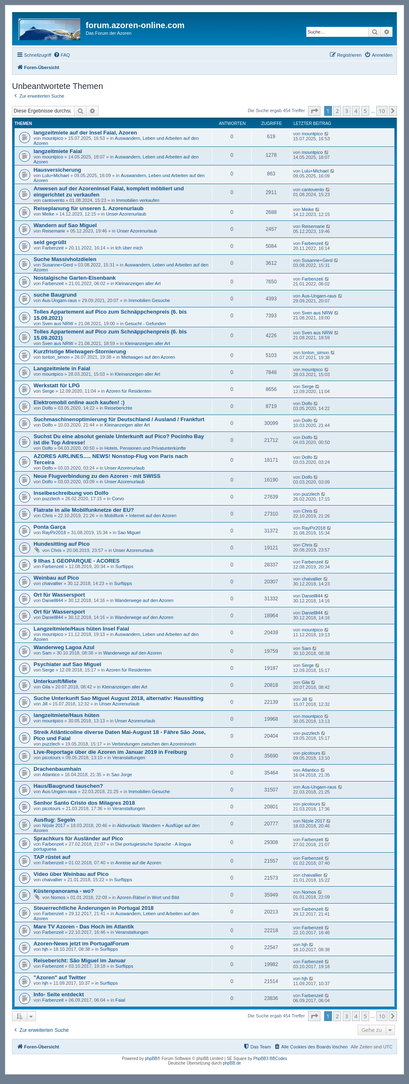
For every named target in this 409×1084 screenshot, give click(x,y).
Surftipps (124, 566)
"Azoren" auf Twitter (60, 977)
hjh (45, 949)
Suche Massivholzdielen (65, 259)
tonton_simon (56, 357)
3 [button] (346, 111)
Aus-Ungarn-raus (59, 300)
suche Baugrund (55, 295)
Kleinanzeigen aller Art (138, 283)
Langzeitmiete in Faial (62, 368)
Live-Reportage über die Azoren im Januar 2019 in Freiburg (110, 752)
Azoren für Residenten (128, 391)
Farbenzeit (53, 247)
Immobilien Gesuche (149, 300)
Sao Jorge (121, 774)
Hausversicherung (57, 170)
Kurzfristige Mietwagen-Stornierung (80, 351)
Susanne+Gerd (57, 264)
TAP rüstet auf (52, 857)
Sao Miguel (129, 532)
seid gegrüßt (50, 242)
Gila (46, 686)
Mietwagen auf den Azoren (148, 357)
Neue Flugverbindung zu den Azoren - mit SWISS (97, 476)
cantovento (53, 200)
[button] (314, 111)
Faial (120, 1000)
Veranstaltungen (128, 757)
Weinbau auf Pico (56, 578)
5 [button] (365, 111)
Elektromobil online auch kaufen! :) (79, 402)
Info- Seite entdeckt (59, 994)
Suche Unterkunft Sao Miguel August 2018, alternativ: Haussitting (119, 698)
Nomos (58, 897)
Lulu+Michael (55, 175)
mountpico (52, 138)
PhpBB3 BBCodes (270, 1058)
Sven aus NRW (57, 323)
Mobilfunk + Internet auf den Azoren (140, 515)
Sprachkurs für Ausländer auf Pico (78, 838)
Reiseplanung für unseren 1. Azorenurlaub (89, 208)
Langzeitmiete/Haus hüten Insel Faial (81, 629)
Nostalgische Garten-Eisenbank (75, 278)
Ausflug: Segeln (54, 820)
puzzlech (51, 498)
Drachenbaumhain (57, 769)
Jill (45, 703)
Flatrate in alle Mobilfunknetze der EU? (84, 510)
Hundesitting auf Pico (62, 544)
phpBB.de (232, 1063)
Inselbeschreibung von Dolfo (71, 493)
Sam (47, 652)
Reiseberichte (118, 407)
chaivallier (52, 583)
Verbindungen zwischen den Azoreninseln (154, 743)
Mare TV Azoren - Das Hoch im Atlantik (84, 926)
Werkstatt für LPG (57, 385)
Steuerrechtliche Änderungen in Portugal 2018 (94, 908)
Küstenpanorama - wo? (64, 891)
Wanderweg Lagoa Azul (64, 647)
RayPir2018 (54, 532)
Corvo (118, 498)
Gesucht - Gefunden (145, 323)
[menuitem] (61, 55)
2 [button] (337, 111)
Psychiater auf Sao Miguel (67, 664)
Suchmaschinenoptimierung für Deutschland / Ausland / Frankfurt (119, 419)
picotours (51, 757)
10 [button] (382, 111)
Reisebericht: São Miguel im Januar (80, 960)
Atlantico (51, 774)
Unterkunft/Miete (55, 681)
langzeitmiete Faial (58, 151)
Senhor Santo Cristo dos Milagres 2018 (84, 803)
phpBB (151, 1058)
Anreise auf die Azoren (138, 862)
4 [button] (355, 111)
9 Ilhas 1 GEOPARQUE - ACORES (77, 561)
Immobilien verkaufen (137, 200)
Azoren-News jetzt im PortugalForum (81, 943)
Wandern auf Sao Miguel (65, 225)
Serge (48, 391)
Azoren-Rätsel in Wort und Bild (148, 897)
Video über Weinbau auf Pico (71, 874)
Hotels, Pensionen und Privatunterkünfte (145, 448)
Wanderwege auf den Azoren (144, 600)
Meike (48, 213)
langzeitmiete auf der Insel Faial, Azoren (85, 133)
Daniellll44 (52, 600)
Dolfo (47, 407)
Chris (47, 515)
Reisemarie (53, 230)
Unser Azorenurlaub (126, 213)
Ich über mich (129, 247)
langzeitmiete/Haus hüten (66, 715)
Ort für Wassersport (59, 595)
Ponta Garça (50, 527)
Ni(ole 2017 (53, 825)
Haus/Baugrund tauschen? (68, 786)
